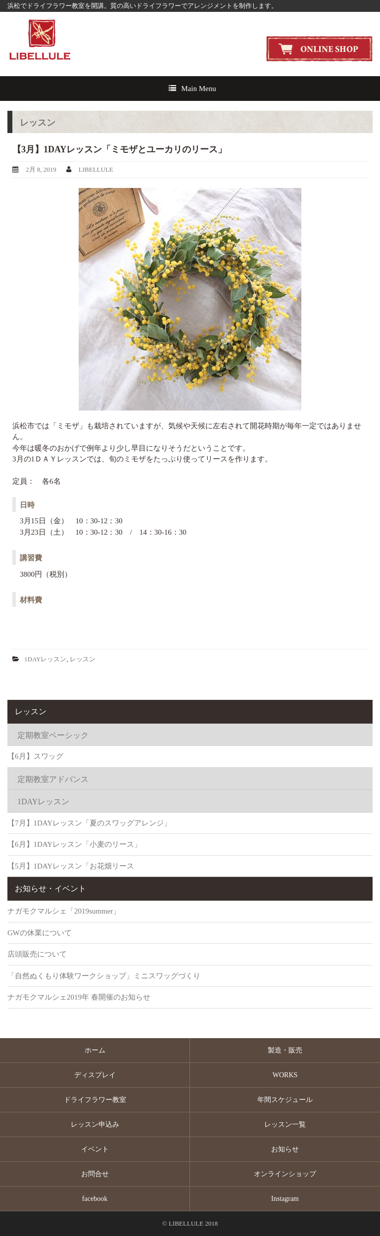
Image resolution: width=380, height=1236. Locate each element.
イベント (95, 1149)
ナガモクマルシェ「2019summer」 (63, 911)
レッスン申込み (95, 1124)
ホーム (95, 1050)
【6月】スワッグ (35, 756)
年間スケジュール (285, 1099)
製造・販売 (285, 1050)
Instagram (285, 1198)
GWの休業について (39, 933)
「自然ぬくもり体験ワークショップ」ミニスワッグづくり (103, 976)
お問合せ (95, 1174)
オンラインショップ (285, 1174)
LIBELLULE (96, 169)
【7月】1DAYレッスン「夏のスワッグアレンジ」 (89, 823)
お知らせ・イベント (50, 888)
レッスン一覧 (285, 1124)
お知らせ (285, 1149)
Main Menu (198, 88)
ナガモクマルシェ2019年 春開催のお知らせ (78, 997)
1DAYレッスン (45, 659)
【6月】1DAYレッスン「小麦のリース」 (74, 844)
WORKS (285, 1075)
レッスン (82, 659)
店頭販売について (37, 954)
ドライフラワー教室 (95, 1099)
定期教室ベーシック (53, 735)
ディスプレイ (95, 1075)
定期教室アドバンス (53, 779)
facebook (94, 1198)
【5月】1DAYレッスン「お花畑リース (70, 866)
